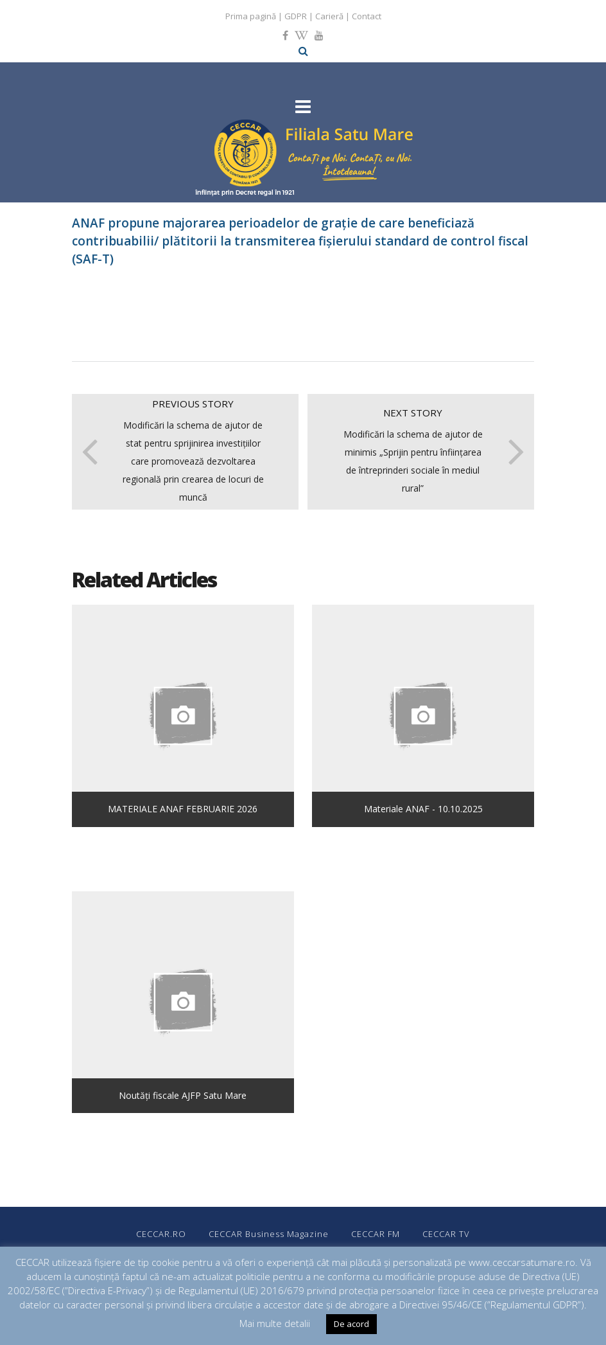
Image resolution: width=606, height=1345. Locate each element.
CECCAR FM (375, 1234)
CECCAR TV (446, 1234)
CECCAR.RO (161, 1234)
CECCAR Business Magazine (269, 1234)
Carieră (329, 16)
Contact (366, 16)
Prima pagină (250, 16)
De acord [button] (351, 1324)
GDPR (295, 16)
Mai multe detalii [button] (274, 1323)
